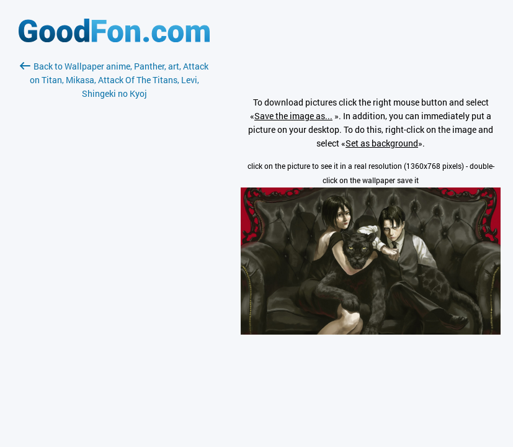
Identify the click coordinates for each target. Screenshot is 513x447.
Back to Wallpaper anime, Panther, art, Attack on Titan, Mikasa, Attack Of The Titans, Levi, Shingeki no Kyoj (114, 79)
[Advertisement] (114, 248)
